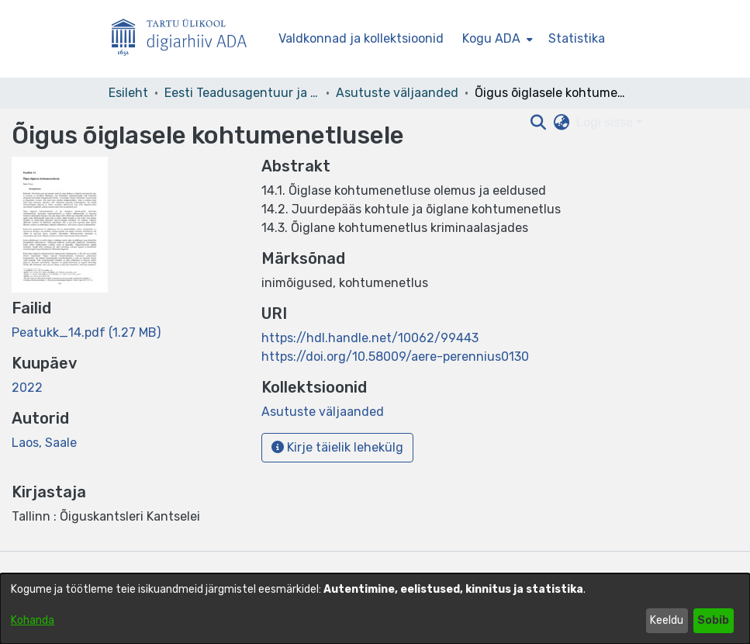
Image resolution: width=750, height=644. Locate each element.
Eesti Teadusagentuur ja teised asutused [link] (242, 92)
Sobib (713, 620)
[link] (86, 332)
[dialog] (375, 608)
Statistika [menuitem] (576, 38)
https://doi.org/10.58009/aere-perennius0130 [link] (395, 356)
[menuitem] (496, 39)
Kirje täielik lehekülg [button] (337, 447)
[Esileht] (185, 39)
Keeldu (666, 620)
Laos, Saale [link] (44, 442)
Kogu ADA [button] (491, 38)
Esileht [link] (128, 92)
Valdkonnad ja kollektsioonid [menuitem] (361, 38)
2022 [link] (27, 387)
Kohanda (32, 620)
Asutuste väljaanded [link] (397, 92)
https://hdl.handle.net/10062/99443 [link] (370, 338)
